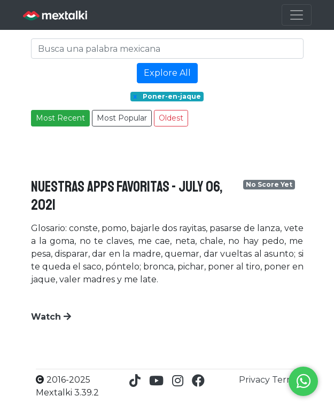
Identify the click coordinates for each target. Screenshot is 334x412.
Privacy (255, 380)
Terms (285, 380)
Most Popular (122, 118)
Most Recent (60, 118)
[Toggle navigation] (297, 15)
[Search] (167, 48)
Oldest (171, 118)
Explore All (167, 73)
